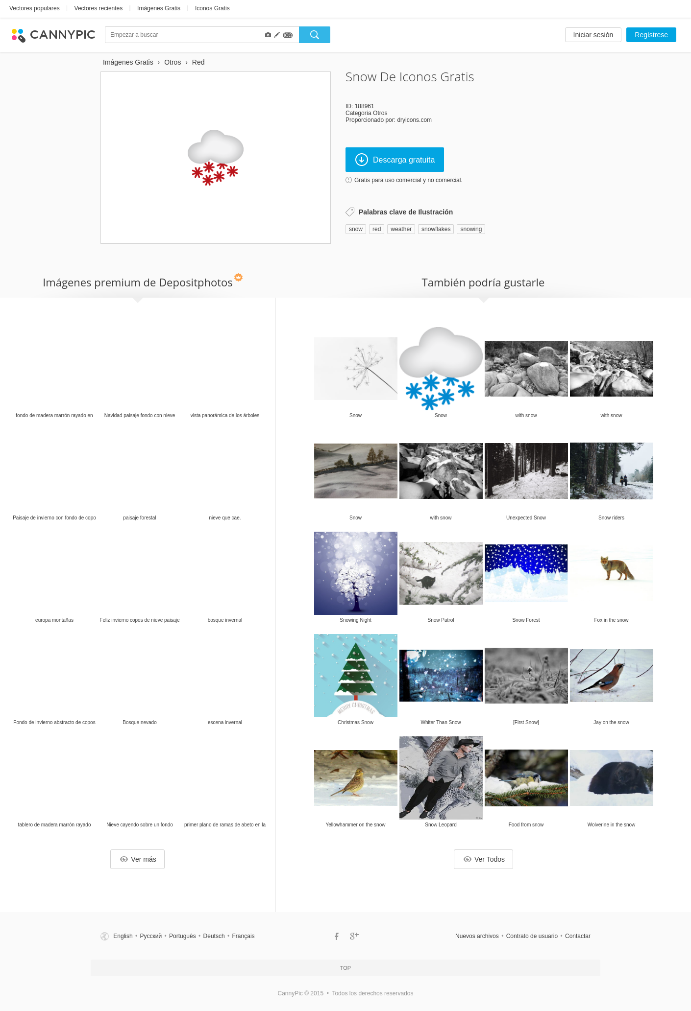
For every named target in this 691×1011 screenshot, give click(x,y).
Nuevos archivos (477, 936)
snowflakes (435, 229)
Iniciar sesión (593, 35)
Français (243, 936)
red (376, 229)
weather (401, 229)
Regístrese (651, 35)
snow (356, 229)
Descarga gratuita (395, 159)
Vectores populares (34, 8)
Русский (151, 936)
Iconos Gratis (212, 8)
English (122, 936)
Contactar (578, 936)
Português (182, 936)
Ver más (138, 859)
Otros (380, 113)
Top (345, 968)
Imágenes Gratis (158, 8)
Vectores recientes (98, 8)
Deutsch (214, 936)
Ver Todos (484, 859)
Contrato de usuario (532, 936)
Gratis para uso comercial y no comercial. (408, 180)
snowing (471, 229)
